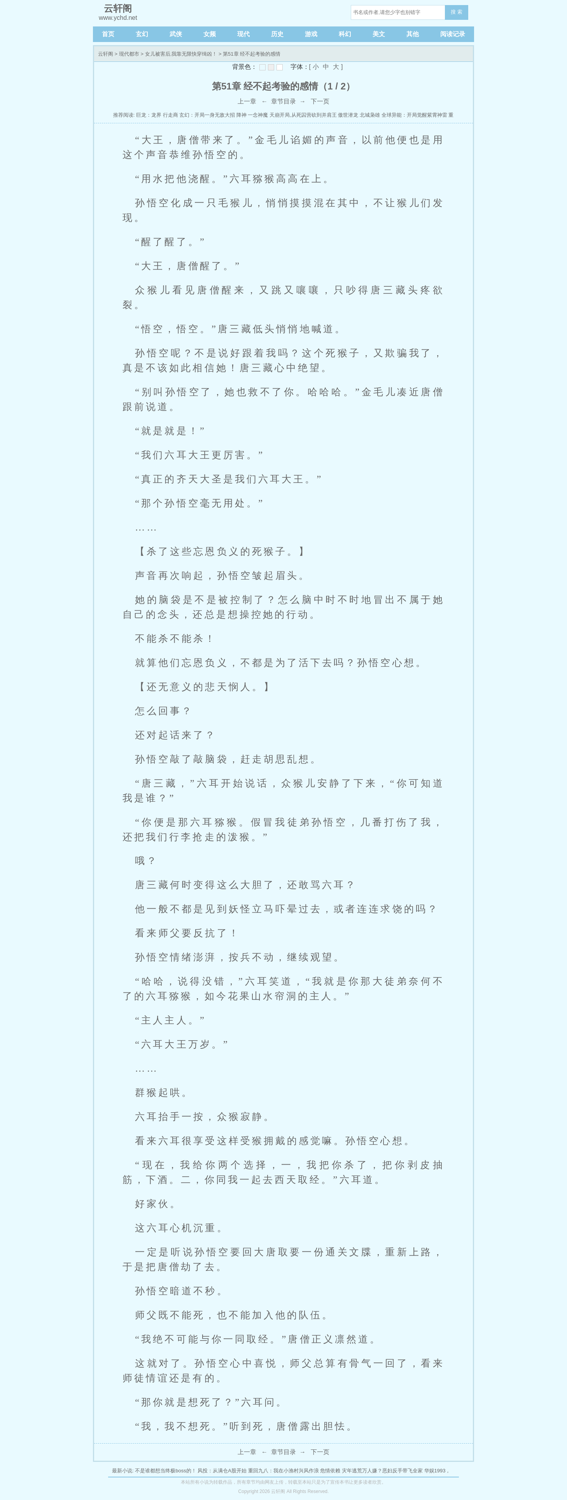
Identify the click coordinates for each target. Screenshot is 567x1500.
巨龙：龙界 (148, 115)
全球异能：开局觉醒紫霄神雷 (414, 115)
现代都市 (129, 54)
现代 (243, 34)
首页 (108, 34)
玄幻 (142, 34)
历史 (277, 34)
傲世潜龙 (348, 115)
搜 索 (456, 12)
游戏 (311, 34)
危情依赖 (330, 1471)
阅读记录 (452, 34)
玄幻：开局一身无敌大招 (207, 115)
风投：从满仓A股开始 (222, 1471)
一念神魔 (258, 115)
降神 (241, 115)
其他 (412, 34)
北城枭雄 (370, 115)
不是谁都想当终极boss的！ (165, 1471)
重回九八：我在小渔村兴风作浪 (283, 1471)
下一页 (320, 101)
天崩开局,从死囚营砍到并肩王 (303, 115)
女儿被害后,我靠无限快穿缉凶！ (181, 54)
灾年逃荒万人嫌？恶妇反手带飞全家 (382, 1471)
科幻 (345, 34)
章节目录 (283, 101)
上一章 (247, 101)
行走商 (170, 115)
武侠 (176, 34)
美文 (379, 34)
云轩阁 (105, 54)
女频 (209, 34)
